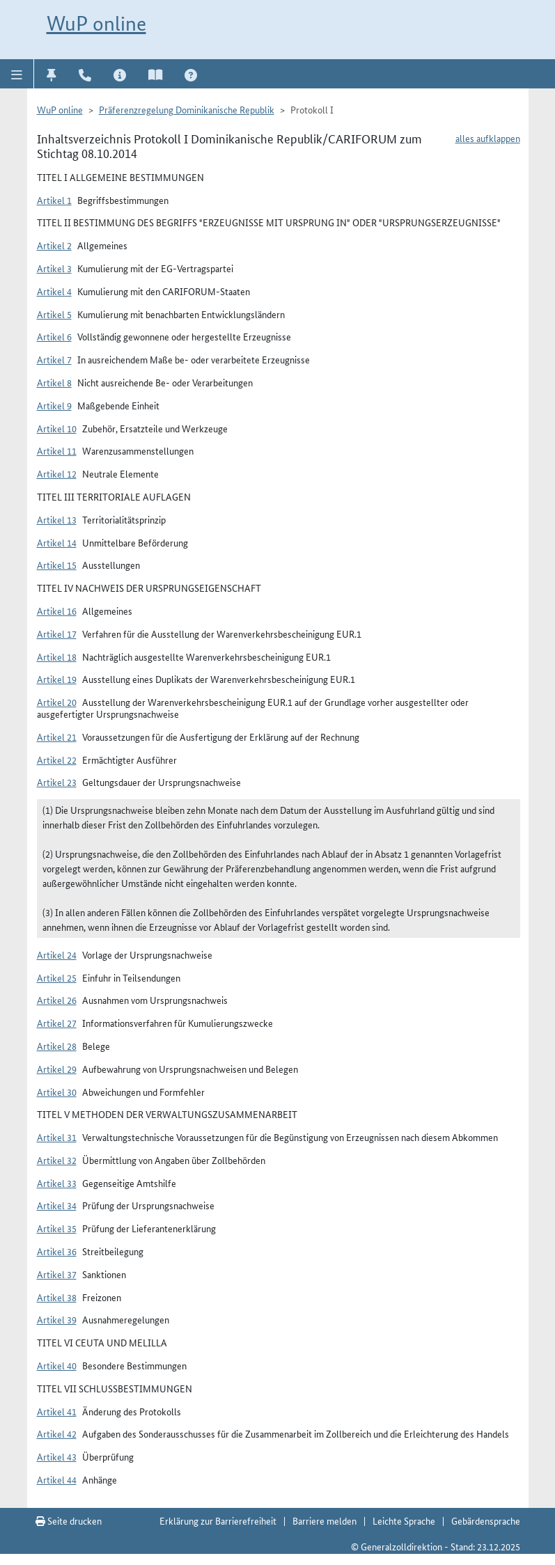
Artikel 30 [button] (57, 1092)
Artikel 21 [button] (57, 737)
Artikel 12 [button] (57, 473)
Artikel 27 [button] (57, 1023)
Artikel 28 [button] (57, 1046)
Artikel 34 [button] (57, 1205)
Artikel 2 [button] (54, 245)
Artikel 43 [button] (57, 1456)
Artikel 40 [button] (57, 1365)
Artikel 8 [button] (54, 382)
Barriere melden (324, 1520)
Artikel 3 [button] (54, 268)
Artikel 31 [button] (57, 1137)
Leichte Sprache (404, 1520)
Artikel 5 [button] (54, 314)
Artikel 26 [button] (57, 1000)
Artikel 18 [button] (57, 656)
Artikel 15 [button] (57, 565)
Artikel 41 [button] (57, 1411)
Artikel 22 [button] (57, 759)
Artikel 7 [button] (54, 359)
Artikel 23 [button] (57, 782)
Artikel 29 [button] (57, 1069)
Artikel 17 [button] (57, 633)
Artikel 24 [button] (57, 954)
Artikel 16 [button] (57, 611)
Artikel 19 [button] (57, 679)
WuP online (96, 23)
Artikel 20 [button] (57, 702)
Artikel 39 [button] (57, 1319)
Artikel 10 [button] (57, 428)
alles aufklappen (487, 138)
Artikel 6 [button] (54, 336)
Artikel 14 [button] (57, 542)
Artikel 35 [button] (57, 1228)
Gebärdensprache (485, 1520)
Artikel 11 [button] (57, 450)
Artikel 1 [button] (54, 200)
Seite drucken (69, 1520)
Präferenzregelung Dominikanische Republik (186, 109)
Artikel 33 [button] (57, 1183)
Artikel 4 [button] (54, 291)
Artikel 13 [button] (57, 519)
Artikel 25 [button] (57, 977)
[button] (17, 73)
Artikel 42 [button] (57, 1433)
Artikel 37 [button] (57, 1274)
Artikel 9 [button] (54, 405)
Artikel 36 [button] (57, 1251)
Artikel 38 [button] (57, 1297)
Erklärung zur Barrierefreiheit (217, 1520)
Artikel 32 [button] (57, 1160)
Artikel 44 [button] (57, 1479)
